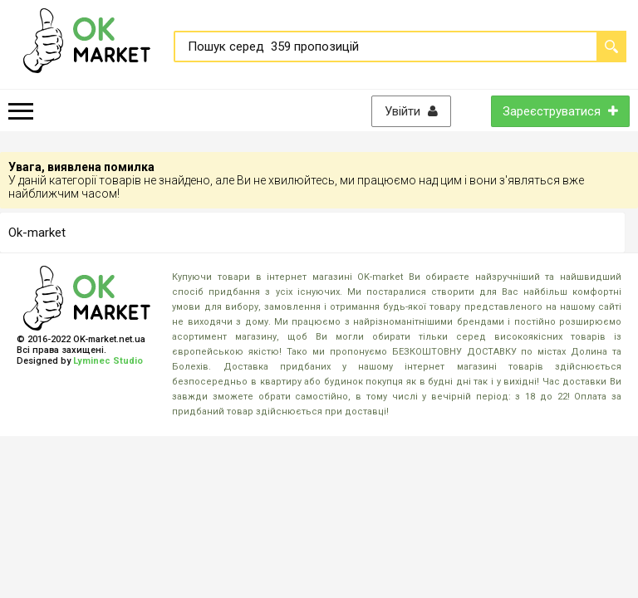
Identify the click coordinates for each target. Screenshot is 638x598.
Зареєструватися (560, 111)
